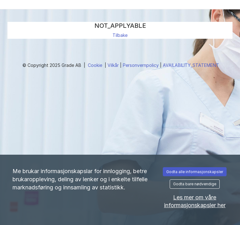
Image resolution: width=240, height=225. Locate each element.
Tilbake (120, 35)
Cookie (95, 65)
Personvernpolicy (141, 65)
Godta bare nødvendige (194, 184)
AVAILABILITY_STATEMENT (191, 65)
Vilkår (114, 65)
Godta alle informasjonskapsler (194, 171)
